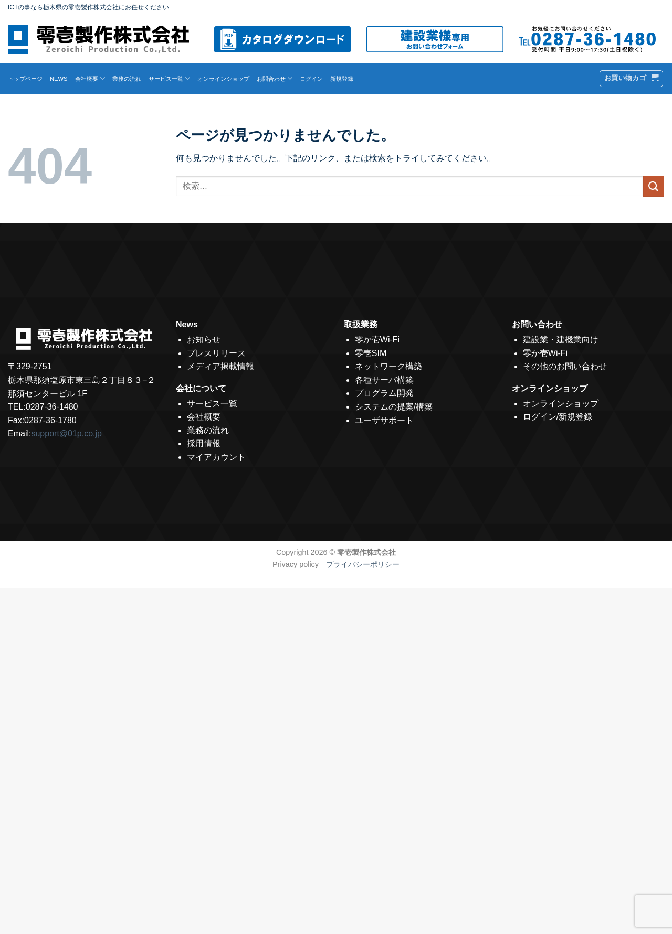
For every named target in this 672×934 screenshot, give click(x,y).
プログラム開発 (384, 393)
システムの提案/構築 (394, 406)
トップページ (25, 79)
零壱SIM (370, 353)
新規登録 (341, 79)
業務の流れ (126, 79)
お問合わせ (274, 78)
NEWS (59, 79)
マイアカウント (216, 457)
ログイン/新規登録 (557, 416)
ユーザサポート (384, 420)
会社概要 (90, 78)
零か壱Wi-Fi (377, 339)
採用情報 (203, 443)
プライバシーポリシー (359, 564)
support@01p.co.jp (66, 433)
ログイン (311, 79)
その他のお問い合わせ (565, 366)
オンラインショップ (223, 79)
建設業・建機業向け (560, 339)
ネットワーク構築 (388, 366)
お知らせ (203, 339)
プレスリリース (216, 353)
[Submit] (653, 186)
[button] (632, 78)
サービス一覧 (169, 78)
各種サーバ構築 (384, 379)
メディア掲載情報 (220, 366)
